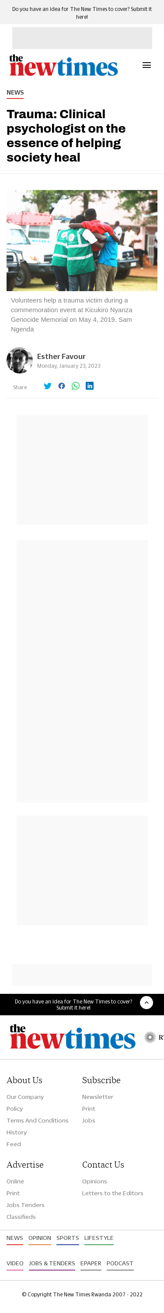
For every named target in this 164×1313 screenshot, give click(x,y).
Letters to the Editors (112, 1193)
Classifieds (21, 1216)
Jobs (88, 1120)
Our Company (25, 1096)
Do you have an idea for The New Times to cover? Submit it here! (73, 1004)
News (15, 92)
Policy (15, 1108)
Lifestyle (99, 1237)
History (17, 1132)
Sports (67, 1237)
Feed (14, 1144)
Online (15, 1181)
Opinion (39, 1237)
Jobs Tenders (26, 1204)
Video (15, 1263)
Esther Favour (61, 356)
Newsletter (97, 1096)
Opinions (94, 1181)
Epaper (90, 1263)
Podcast (120, 1263)
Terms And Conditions (38, 1120)
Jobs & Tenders (52, 1263)
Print (88, 1108)
